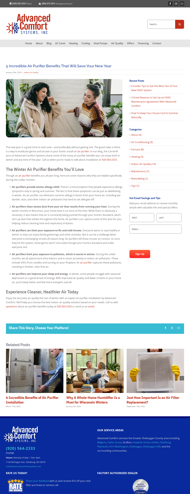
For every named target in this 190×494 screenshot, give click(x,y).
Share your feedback (37, 481)
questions (11, 306)
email (91, 306)
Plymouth (102, 446)
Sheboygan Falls (152, 446)
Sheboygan (135, 446)
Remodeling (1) (139, 178)
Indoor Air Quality (31, 72)
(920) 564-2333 (17, 3)
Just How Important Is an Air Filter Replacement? (153, 400)
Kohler (155, 442)
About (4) (136, 134)
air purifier (83, 151)
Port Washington (118, 446)
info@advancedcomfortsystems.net (23, 466)
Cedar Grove (114, 442)
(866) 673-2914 (46, 3)
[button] (8, 378)
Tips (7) (135, 186)
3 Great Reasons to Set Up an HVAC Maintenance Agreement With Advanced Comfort (153, 101)
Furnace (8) (137, 149)
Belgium (101, 442)
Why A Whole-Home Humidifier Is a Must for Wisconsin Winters (93, 400)
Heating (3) (137, 156)
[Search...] (161, 24)
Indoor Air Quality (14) (143, 164)
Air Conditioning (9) (142, 142)
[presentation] (152, 241)
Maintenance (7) (140, 171)
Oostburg (165, 442)
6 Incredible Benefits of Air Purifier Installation (32, 400)
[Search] (179, 24)
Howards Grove (141, 442)
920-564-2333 (109, 159)
